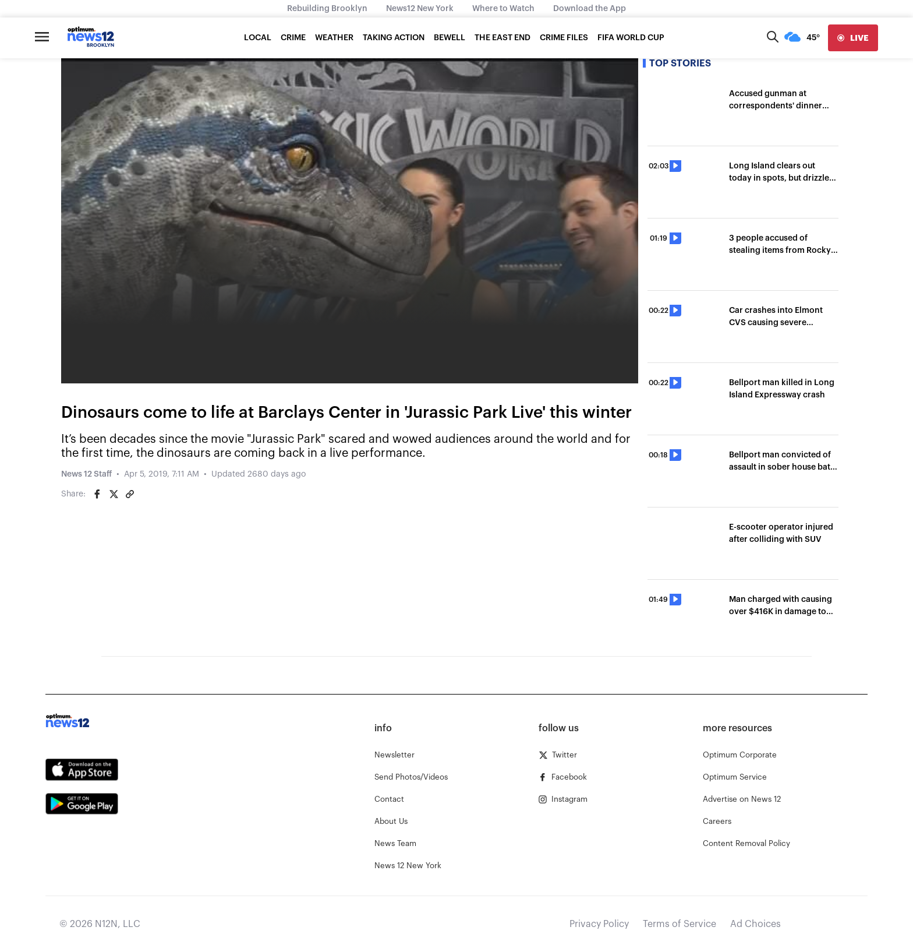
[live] (853, 37)
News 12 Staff (86, 474)
